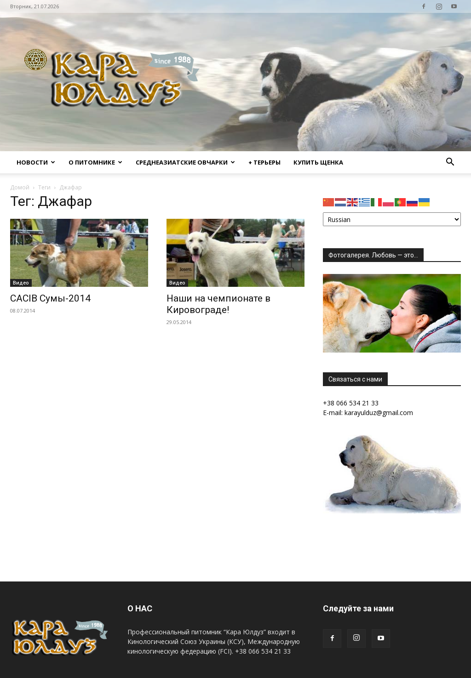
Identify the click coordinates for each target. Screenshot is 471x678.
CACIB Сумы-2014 (50, 298)
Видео (21, 282)
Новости (36, 162)
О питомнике (95, 162)
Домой (19, 187)
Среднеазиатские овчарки (185, 162)
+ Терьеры (264, 162)
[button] (450, 163)
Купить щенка (318, 162)
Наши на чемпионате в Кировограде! (218, 304)
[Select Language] (392, 219)
